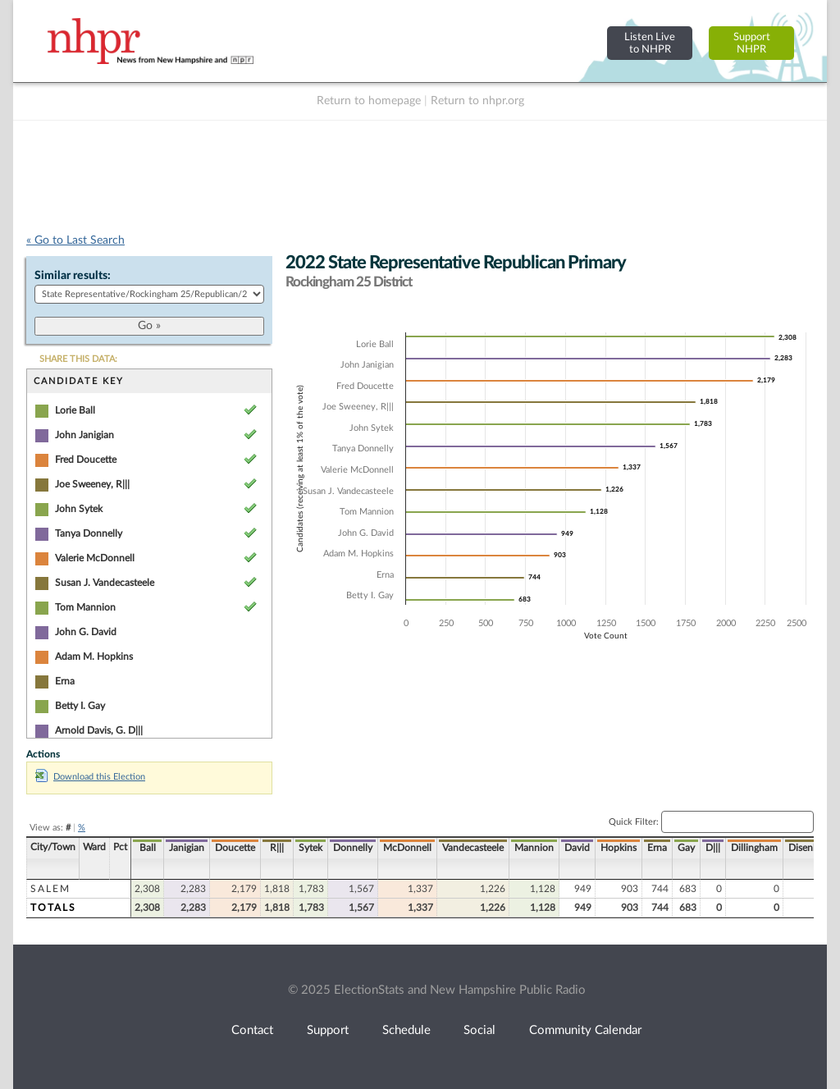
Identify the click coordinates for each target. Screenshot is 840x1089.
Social (479, 1030)
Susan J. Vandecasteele (104, 583)
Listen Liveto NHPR (649, 43)
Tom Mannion (85, 607)
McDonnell (407, 848)
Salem (50, 889)
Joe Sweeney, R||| (92, 484)
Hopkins (618, 848)
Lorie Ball (75, 410)
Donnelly (352, 848)
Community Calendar (585, 1030)
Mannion (534, 848)
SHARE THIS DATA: (78, 359)
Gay (686, 848)
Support (328, 1030)
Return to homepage (369, 101)
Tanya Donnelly (88, 533)
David (577, 848)
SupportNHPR (751, 43)
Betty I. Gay (80, 706)
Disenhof (808, 848)
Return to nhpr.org (477, 101)
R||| (277, 848)
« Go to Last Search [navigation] (75, 240)
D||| (712, 848)
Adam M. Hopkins (94, 656)
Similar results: (72, 275)
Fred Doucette (85, 459)
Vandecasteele (473, 848)
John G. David (85, 632)
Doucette (235, 848)
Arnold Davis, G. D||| (99, 730)
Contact (252, 1030)
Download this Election (90, 776)
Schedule (406, 1030)
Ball (147, 848)
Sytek (310, 848)
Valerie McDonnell (95, 558)
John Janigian (84, 435)
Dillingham (754, 848)
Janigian (186, 848)
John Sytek (79, 509)
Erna (65, 681)
